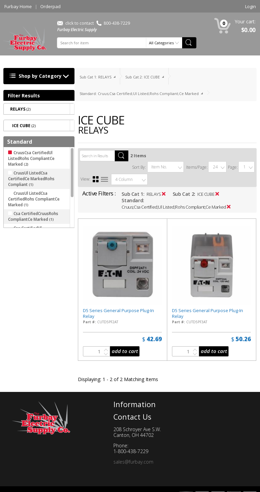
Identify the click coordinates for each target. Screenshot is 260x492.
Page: (233, 167)
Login (250, 6)
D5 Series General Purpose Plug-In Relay (118, 313)
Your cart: (245, 21)
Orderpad (50, 6)
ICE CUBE (205, 194)
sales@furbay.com (133, 462)
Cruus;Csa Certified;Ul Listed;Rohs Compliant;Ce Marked (174, 207)
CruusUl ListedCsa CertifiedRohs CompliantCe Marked (34, 199)
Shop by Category (41, 76)
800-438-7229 (113, 23)
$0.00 (248, 30)
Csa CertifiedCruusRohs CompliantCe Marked (33, 216)
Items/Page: (197, 167)
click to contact (75, 23)
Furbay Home (18, 6)
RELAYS (154, 194)
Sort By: (139, 167)
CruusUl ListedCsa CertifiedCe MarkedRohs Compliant (31, 178)
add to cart (125, 351)
